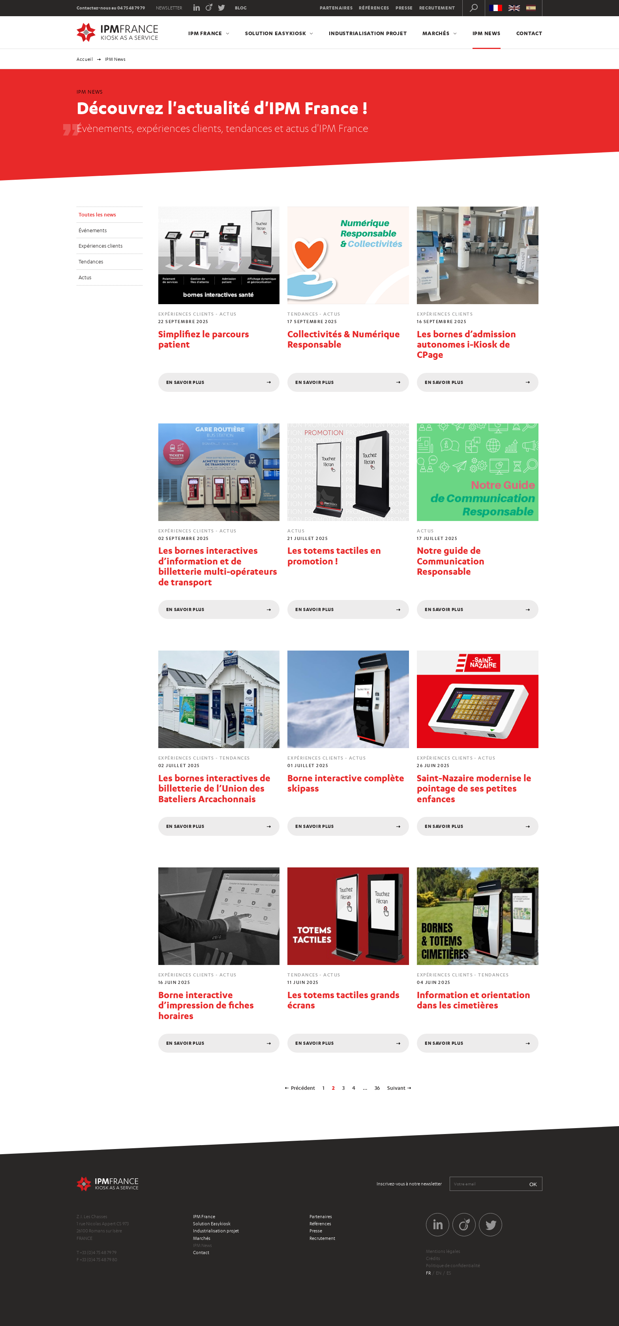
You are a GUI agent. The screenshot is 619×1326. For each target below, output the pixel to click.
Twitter (221, 7)
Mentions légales (443, 1251)
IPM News (487, 33)
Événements (93, 230)
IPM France (205, 33)
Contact (529, 33)
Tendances (91, 261)
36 (377, 1088)
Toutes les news (97, 214)
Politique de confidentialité (453, 1265)
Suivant (396, 1088)
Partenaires (336, 8)
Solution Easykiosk (275, 33)
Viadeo (209, 7)
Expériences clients (100, 246)
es (448, 1273)
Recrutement (437, 8)
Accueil (85, 59)
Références (374, 8)
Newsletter (169, 8)
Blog (241, 8)
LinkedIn (196, 7)
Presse (404, 8)
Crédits (433, 1258)
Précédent (303, 1088)
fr (428, 1273)
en (438, 1273)
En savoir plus (185, 382)
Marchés (435, 33)
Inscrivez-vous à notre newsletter (409, 1184)
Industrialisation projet (368, 33)
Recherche (474, 8)
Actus (85, 277)
